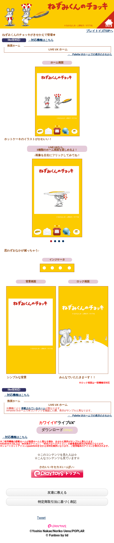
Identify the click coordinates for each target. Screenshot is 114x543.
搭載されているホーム (33, 408)
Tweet (41, 518)
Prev (27, 198)
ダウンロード (57, 430)
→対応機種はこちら (40, 40)
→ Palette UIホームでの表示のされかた (90, 54)
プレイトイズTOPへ (99, 31)
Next (87, 198)
